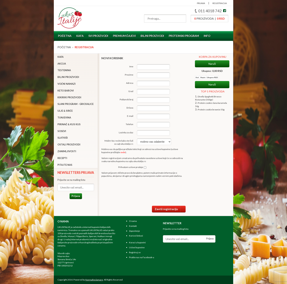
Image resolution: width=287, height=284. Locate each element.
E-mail (130, 116)
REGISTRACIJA (220, 3)
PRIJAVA (201, 3)
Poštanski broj (126, 99)
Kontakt (133, 226)
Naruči (212, 63)
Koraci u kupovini (137, 242)
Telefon (129, 124)
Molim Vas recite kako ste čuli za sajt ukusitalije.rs (119, 142)
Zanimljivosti (66, 151)
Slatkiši (62, 137)
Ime (131, 66)
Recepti (62, 158)
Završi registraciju (170, 209)
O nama (133, 221)
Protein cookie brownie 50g (211, 109)
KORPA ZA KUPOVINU (212, 56)
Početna (65, 35)
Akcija (61, 63)
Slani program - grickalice (75, 103)
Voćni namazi (66, 83)
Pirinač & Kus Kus (69, 124)
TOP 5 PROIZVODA (213, 91)
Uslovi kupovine (137, 247)
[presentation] (158, 191)
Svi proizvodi (98, 35)
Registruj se (135, 252)
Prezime (129, 74)
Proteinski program (184, 35)
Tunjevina (64, 117)
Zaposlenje (134, 231)
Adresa (129, 83)
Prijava (76, 195)
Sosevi (61, 131)
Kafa (80, 35)
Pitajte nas (64, 164)
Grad (130, 91)
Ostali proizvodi (68, 144)
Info (207, 35)
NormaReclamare (94, 279)
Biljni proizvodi (152, 35)
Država (129, 107)
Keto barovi (65, 90)
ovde (122, 152)
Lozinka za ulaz (126, 132)
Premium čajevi (124, 35)
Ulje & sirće (65, 110)
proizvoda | (209, 18)
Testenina (64, 70)
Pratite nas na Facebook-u (141, 257)
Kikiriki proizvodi (69, 97)
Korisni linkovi (136, 235)
